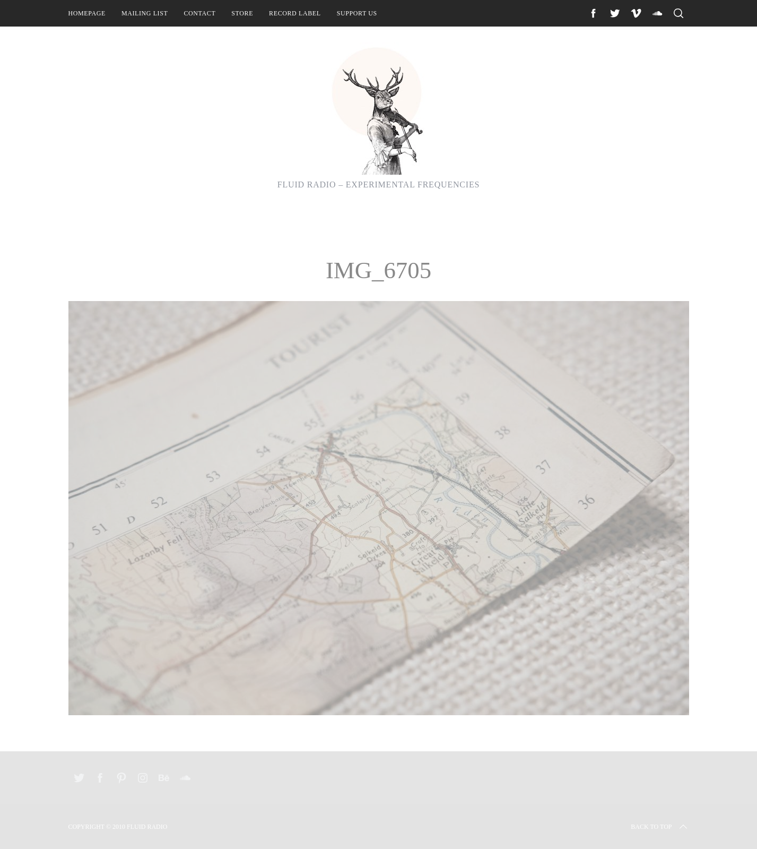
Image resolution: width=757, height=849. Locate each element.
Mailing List (144, 13)
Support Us (357, 13)
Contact (199, 13)
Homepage (87, 13)
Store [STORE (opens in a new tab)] (242, 13)
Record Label (295, 13)
